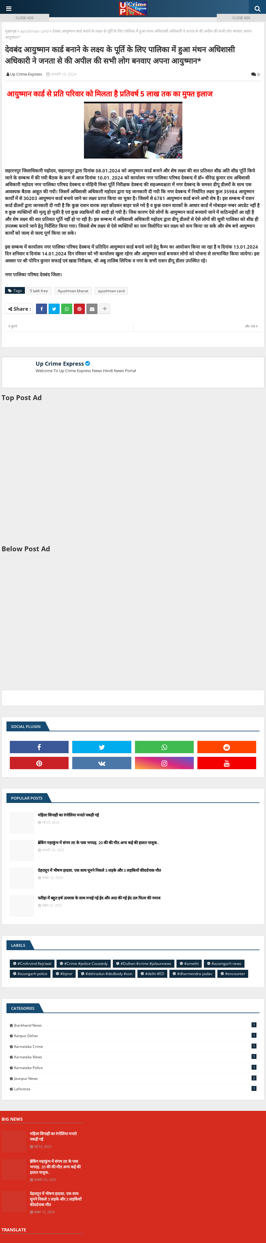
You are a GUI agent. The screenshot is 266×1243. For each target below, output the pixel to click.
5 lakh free (39, 290)
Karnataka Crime (135, 1046)
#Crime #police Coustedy (86, 963)
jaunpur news (135, 1078)
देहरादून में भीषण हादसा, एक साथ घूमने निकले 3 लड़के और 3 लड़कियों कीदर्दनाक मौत (99, 870)
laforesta (135, 1089)
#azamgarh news (226, 963)
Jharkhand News (135, 1025)
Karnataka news (135, 1057)
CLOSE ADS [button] (25, 17)
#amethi (191, 963)
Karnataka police (135, 1067)
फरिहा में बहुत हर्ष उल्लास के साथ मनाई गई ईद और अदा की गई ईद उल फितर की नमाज (99, 898)
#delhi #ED (154, 973)
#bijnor (66, 973)
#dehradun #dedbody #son (108, 973)
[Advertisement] (133, 473)
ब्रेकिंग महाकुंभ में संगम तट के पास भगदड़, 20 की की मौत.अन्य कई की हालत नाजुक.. (98, 842)
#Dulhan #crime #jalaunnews (146, 963)
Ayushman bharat (73, 290)
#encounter (235, 973)
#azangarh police (32, 973)
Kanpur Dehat (135, 1035)
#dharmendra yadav (194, 973)
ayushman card (111, 290)
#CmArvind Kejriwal (34, 963)
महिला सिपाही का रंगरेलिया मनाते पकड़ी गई (68, 815)
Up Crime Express (60, 363)
